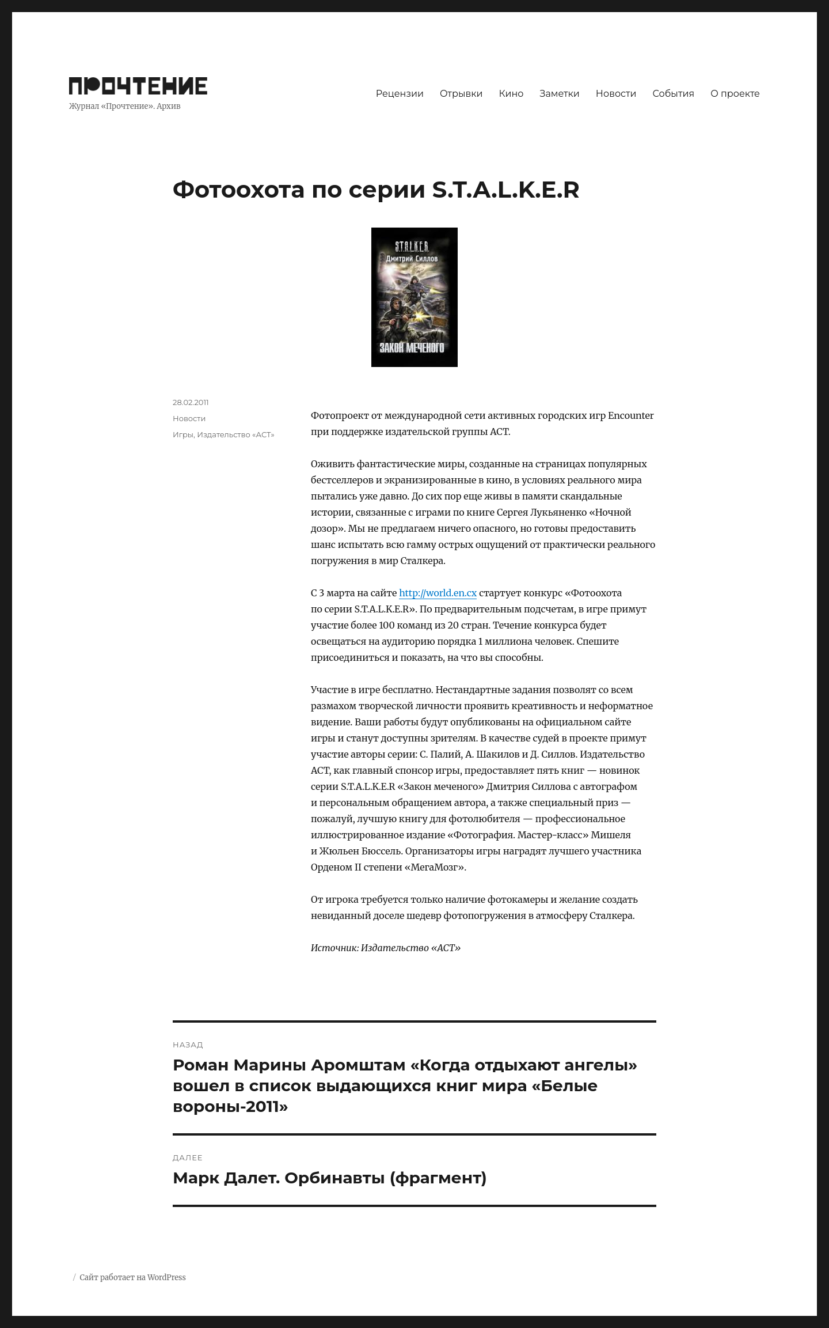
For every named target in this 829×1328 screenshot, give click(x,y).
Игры (183, 434)
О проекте (735, 93)
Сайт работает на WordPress (132, 1277)
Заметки (560, 93)
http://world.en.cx (438, 593)
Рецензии (400, 93)
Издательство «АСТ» (236, 434)
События (674, 93)
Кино (511, 93)
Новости (616, 93)
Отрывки (461, 93)
